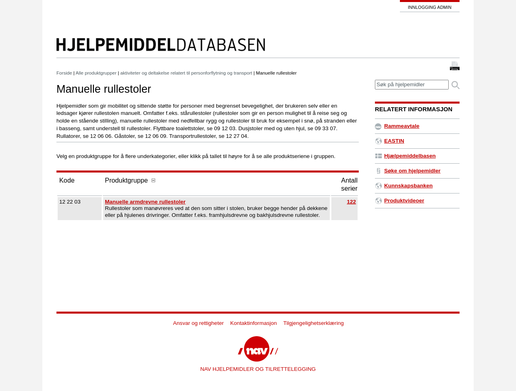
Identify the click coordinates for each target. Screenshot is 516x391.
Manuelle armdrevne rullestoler (145, 202)
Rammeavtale (397, 126)
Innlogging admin (430, 7)
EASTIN (389, 141)
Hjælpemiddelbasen (405, 156)
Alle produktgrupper (96, 72)
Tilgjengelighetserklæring (313, 323)
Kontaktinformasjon (253, 323)
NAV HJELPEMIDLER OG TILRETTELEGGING (258, 369)
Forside (64, 72)
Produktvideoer (399, 201)
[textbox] (412, 85)
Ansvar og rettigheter (198, 323)
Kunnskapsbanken (404, 186)
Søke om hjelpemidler (408, 171)
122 (351, 202)
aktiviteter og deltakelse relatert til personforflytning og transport (186, 72)
